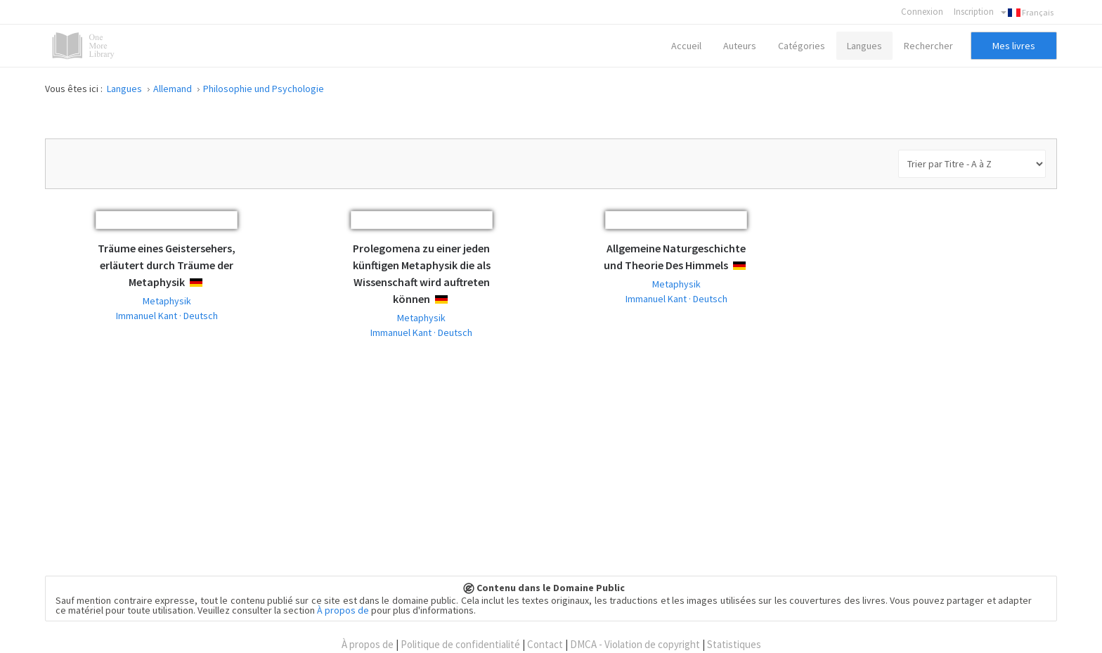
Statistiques (734, 644)
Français (1027, 12)
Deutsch (208, 283)
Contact (545, 644)
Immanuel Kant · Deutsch (167, 315)
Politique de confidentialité (460, 644)
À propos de (343, 610)
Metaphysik (167, 301)
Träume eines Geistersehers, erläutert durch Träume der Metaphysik (166, 265)
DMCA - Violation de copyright (635, 644)
